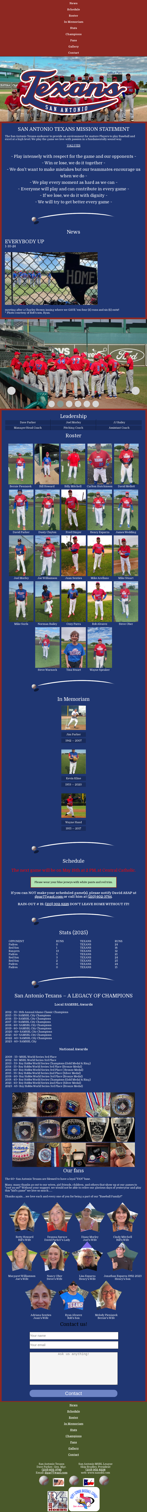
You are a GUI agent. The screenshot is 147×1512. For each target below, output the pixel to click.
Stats (73, 28)
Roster (73, 15)
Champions (74, 34)
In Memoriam (73, 21)
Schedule (73, 9)
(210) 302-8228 (57, 904)
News (73, 3)
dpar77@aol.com (49, 897)
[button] (51, 404)
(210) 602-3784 (100, 897)
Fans (73, 40)
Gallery (73, 46)
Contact (73, 52)
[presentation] (11, 391)
